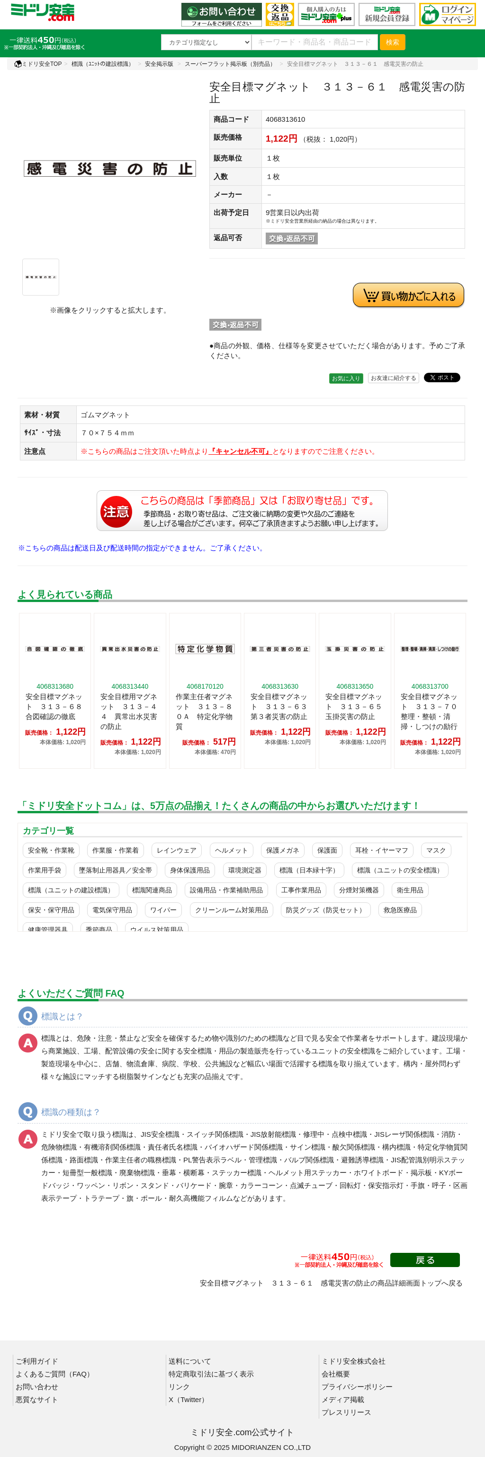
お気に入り (346, 378)
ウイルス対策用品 (156, 930)
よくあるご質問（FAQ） (55, 1374)
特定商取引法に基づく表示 (211, 1374)
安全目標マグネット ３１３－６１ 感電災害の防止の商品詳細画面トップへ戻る (331, 1283)
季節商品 (99, 930)
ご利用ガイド (37, 1361)
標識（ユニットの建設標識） (71, 890)
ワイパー (163, 910)
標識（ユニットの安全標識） (400, 870)
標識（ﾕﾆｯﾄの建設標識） (103, 64)
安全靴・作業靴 (51, 850)
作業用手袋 (44, 870)
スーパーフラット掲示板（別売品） (230, 64)
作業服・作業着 (115, 850)
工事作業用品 (301, 890)
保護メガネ (282, 850)
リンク (179, 1387)
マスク (436, 850)
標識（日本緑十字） (309, 870)
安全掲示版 (159, 64)
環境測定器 (244, 870)
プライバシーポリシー (357, 1387)
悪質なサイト (37, 1399)
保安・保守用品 (51, 910)
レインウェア (177, 850)
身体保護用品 (190, 870)
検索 (392, 42)
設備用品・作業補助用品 (226, 890)
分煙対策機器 (359, 890)
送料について (190, 1361)
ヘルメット (231, 850)
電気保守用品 (112, 910)
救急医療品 (400, 910)
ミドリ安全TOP (38, 64)
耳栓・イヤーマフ (381, 850)
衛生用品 (410, 890)
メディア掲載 (343, 1399)
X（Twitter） (188, 1399)
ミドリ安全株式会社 (354, 1361)
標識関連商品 (152, 890)
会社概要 (336, 1374)
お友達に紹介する (393, 378)
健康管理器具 (48, 930)
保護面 (327, 850)
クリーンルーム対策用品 (231, 910)
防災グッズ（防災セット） (326, 910)
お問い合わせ (37, 1387)
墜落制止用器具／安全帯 (115, 870)
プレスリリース (346, 1412)
